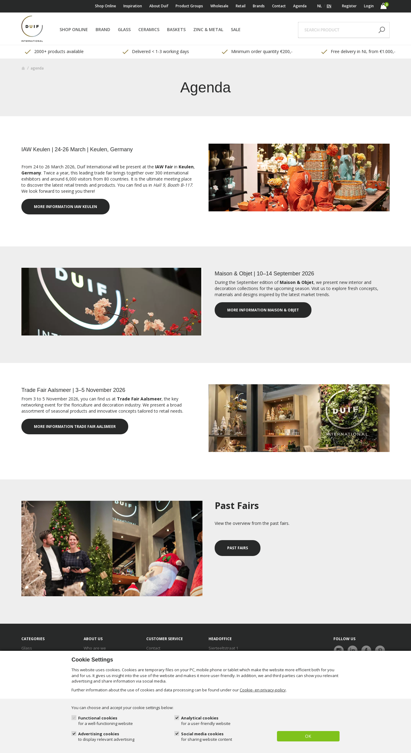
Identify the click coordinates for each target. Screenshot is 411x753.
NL (319, 6)
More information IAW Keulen (65, 206)
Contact (279, 6)
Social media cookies (206, 736)
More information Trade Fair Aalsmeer (75, 426)
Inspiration (132, 6)
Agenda (300, 6)
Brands (259, 6)
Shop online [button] (74, 29)
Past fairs (237, 547)
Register (349, 6)
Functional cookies (105, 720)
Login (369, 6)
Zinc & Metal (208, 29)
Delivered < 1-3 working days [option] (155, 52)
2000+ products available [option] (54, 52)
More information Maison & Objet (263, 310)
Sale (236, 29)
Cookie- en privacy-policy (263, 690)
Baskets (176, 29)
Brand (103, 29)
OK (308, 736)
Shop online (105, 6)
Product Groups (189, 6)
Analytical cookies (206, 720)
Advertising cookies (106, 736)
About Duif (158, 6)
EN (329, 6)
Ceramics (148, 29)
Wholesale (219, 6)
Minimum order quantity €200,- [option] (257, 52)
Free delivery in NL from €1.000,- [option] (357, 52)
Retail (241, 6)
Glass (124, 29)
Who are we (95, 648)
